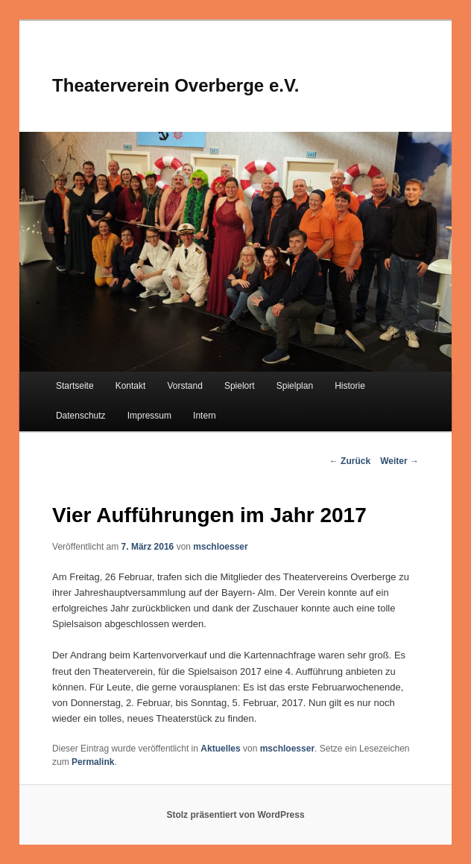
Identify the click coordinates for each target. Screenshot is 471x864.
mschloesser (220, 546)
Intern (204, 415)
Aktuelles (220, 748)
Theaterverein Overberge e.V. (175, 85)
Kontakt (131, 386)
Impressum (149, 415)
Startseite (75, 386)
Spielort (239, 386)
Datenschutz (81, 415)
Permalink (93, 762)
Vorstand (184, 386)
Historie (350, 386)
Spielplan (294, 386)
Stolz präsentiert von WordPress (235, 815)
